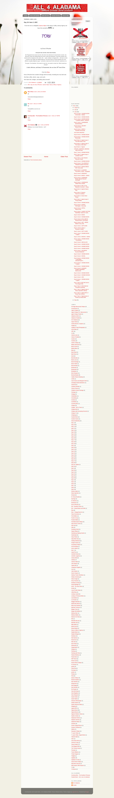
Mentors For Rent (75, 619)
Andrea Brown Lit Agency (77, 325)
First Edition (74, 518)
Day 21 (73, 451)
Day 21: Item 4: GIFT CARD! (81, 233)
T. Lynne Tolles (75, 735)
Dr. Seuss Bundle (75, 499)
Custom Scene (75, 421)
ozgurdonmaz (75, 794)
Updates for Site (75, 761)
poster (72, 674)
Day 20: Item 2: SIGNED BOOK (81, 250)
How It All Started (34, 15)
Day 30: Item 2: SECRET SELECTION (80, 128)
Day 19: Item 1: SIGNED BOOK (81, 268)
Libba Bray (74, 594)
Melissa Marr (74, 615)
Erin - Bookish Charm (76, 508)
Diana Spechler (75, 495)
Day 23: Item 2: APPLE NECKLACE (79, 211)
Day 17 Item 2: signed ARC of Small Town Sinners (81, 295)
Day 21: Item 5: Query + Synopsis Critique (80, 230)
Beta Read (74, 354)
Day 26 (73, 461)
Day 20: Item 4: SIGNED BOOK (81, 246)
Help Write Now (75, 541)
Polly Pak (73, 670)
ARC (29, 84)
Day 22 (73, 453)
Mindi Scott (74, 628)
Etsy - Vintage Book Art (77, 514)
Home (25, 15)
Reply (29, 99)
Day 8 (72, 489)
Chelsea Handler (75, 388)
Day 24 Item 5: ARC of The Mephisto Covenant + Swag (81, 188)
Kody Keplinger (75, 586)
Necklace (73, 638)
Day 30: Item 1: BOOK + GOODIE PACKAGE (80, 132)
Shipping (73, 708)
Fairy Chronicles (75, 516)
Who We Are (45, 15)
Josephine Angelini (75, 569)
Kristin (72, 590)
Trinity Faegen (74, 756)
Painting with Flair (75, 655)
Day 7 (72, 487)
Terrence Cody (74, 744)
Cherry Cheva (74, 390)
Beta (72, 352)
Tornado (73, 752)
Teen (72, 740)
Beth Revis (74, 356)
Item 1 (72, 552)
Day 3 (72, 470)
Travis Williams (75, 754)
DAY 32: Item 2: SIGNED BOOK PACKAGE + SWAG (81, 116)
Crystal (74, 787)
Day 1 (72, 424)
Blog (48, 72)
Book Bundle (74, 360)
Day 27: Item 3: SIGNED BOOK (81, 154)
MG (72, 620)
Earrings (73, 501)
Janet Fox (73, 554)
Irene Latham (74, 550)
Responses (74, 685)
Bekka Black (74, 350)
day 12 (73, 430)
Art (72, 335)
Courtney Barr (74, 405)
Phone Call (74, 662)
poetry (72, 668)
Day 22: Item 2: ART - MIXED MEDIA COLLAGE (81, 225)
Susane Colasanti (75, 729)
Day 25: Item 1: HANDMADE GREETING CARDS (81, 185)
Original (73, 651)
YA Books (73, 771)
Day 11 (73, 428)
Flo (28, 103)
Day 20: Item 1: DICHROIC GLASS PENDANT (80, 253)
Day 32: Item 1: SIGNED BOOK (81, 119)
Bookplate (73, 373)
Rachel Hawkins (75, 681)
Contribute (73, 403)
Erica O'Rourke (38, 84)
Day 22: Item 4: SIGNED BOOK (81, 219)
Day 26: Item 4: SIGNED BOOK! (82, 163)
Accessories (74, 310)
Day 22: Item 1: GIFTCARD (80, 228)
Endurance (74, 504)
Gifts (72, 529)
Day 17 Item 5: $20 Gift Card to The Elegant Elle (81, 285)
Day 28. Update (75, 466)
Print (72, 678)
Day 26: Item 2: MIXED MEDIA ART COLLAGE (81, 169)
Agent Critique (74, 312)
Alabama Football (75, 320)
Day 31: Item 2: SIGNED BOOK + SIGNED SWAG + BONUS (81, 122)
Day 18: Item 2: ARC (79, 279)
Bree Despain (74, 375)
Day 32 (73, 476)
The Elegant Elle (75, 748)
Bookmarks (74, 371)
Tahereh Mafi (74, 739)
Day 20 (73, 449)
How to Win (66, 15)
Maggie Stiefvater (75, 603)
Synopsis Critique (75, 733)
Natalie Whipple (75, 636)
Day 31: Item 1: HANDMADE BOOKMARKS (81, 125)
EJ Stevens (74, 502)
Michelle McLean (75, 622)
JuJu (72, 571)
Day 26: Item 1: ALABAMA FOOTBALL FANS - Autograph (82, 173)
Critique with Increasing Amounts (79, 413)
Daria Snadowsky (75, 423)
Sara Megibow (74, 695)
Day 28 (73, 464)
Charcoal (73, 386)
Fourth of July (74, 520)
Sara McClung (74, 693)
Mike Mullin (74, 626)
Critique (73, 407)
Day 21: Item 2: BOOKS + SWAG (82, 238)
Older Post (64, 156)
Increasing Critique (75, 546)
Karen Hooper (74, 575)
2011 (74, 107)
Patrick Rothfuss (75, 657)
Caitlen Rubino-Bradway (77, 379)
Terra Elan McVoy (75, 742)
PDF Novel (74, 661)
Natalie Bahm (74, 634)
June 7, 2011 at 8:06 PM (43, 124)
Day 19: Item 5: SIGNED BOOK (81, 256)
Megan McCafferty (75, 613)
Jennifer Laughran (75, 558)
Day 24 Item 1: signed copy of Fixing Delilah (81, 202)
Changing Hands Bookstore (78, 384)
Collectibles (74, 398)
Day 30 (73, 472)
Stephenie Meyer (75, 723)
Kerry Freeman (75, 582)
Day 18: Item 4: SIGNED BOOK (81, 275)
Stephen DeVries (75, 721)
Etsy (72, 512)
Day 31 (73, 474)
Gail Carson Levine (76, 525)
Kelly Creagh (74, 581)
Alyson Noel (74, 323)
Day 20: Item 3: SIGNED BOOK (81, 248)
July (75, 111)
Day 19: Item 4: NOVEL (79, 258)
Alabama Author (75, 318)
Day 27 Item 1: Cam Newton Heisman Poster (81, 160)
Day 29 (73, 468)
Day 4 (72, 482)
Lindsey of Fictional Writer (77, 598)
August (76, 109)
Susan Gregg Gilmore (76, 727)
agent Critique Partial (76, 316)
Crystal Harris (74, 419)
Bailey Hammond (75, 346)
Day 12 (73, 432)
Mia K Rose (31, 91)
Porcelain (73, 672)
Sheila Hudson (74, 704)
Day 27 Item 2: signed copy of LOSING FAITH (81, 157)
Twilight (73, 758)
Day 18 (32, 84)
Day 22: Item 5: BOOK (79, 217)
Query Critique (74, 680)
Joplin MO (73, 567)
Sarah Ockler (74, 699)
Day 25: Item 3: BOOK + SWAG (81, 177)
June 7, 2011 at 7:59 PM (54, 115)
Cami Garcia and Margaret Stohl (79, 382)
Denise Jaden (74, 493)
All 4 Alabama (74, 322)
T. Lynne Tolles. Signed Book (78, 737)
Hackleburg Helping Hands (77, 535)
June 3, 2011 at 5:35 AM (40, 91)
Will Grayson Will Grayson (77, 767)
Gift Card (73, 527)
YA (72, 769)
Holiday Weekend (75, 542)
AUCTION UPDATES (79, 134)
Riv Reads (73, 691)
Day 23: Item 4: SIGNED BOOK (81, 204)
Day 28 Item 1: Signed (79, 149)
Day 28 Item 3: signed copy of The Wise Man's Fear (81, 143)
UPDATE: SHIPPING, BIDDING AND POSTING (81, 151)
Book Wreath (74, 367)
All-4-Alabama (31, 124)
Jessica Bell (74, 560)
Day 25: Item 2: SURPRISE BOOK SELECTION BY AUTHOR (80, 181)
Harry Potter (74, 539)
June (75, 113)
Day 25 (73, 459)
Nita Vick (73, 643)
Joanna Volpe (42, 25)
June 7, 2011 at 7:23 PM (35, 103)
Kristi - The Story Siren (76, 588)
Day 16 (73, 440)
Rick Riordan (74, 689)
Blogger (87, 794)
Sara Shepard (74, 697)
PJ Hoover (73, 666)
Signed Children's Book (77, 716)
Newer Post (28, 156)
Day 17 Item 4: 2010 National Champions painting (81, 289)
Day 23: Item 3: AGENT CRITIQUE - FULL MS (80, 207)
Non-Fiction (74, 645)
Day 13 (73, 434)
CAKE (72, 381)
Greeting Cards (75, 531)
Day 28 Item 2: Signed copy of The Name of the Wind (81, 146)
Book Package (74, 363)
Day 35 (73, 480)
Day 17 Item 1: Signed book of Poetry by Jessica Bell (81, 299)
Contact (73, 402)
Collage (73, 396)
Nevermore (74, 641)
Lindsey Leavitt (75, 596)
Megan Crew (74, 611)
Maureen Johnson (75, 609)
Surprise (73, 725)
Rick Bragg (74, 687)
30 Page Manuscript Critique (78, 308)
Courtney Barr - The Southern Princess (38, 115)
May (75, 302)
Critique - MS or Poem (76, 409)
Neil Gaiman (74, 640)
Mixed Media (74, 630)
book (72, 358)
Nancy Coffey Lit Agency (55, 84)
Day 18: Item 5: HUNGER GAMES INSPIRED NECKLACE (80, 272)
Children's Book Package (77, 392)
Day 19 (73, 445)
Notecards (73, 647)
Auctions (73, 342)
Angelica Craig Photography (78, 329)
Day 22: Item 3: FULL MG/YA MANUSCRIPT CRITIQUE (81, 222)
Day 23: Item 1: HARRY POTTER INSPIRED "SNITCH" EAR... (82, 214)
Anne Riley (74, 331)
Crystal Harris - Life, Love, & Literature (80, 779)
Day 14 (73, 436)
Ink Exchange (74, 548)
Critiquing (73, 417)
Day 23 (73, 455)
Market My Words (75, 605)
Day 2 (72, 447)
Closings (73, 394)
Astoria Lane (74, 337)
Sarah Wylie (74, 701)
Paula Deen (74, 659)
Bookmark (73, 369)
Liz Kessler (74, 601)
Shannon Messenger (76, 702)
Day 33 (73, 478)
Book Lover (74, 362)
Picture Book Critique (76, 664)
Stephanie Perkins (75, 720)
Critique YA (74, 415)
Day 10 (73, 426)
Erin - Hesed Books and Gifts (78, 510)
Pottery (73, 676)
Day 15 (73, 438)
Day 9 (72, 491)
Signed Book (74, 712)
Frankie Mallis (74, 522)
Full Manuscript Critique (77, 523)
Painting (73, 653)
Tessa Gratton (74, 746)
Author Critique (75, 344)
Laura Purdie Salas (76, 592)
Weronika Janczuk (75, 765)
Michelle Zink (74, 624)
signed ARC (74, 710)
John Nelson (74, 565)
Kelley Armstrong (75, 579)
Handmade (74, 537)
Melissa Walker (75, 617)
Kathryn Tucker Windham (77, 577)
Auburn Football (75, 339)
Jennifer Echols (75, 556)
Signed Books (74, 714)
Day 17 (73, 442)
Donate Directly (56, 15)
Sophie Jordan (74, 718)
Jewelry (73, 561)
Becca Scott (74, 348)
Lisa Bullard (74, 600)
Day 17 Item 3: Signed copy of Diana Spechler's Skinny (81, 292)
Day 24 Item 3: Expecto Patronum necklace (79, 195)
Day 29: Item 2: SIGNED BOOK (81, 136)
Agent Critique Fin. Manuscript (78, 314)
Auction (73, 341)
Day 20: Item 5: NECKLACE (80, 244)
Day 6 (72, 485)
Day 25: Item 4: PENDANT (80, 175)
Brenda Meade (75, 377)
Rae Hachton (74, 683)
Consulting (74, 400)
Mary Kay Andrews (75, 607)
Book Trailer (74, 365)
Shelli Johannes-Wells (76, 706)
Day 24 (73, 457)
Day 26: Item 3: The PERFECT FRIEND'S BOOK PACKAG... (81, 166)
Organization (74, 649)
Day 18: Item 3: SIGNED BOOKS (82, 277)
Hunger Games (75, 544)
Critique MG (74, 411)
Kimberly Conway (75, 584)
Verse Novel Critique (76, 763)
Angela (73, 327)
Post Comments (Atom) (36, 160)
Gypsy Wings (74, 533)
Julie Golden (74, 573)
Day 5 (72, 483)
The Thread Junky (75, 750)
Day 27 (73, 463)
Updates (73, 760)
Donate (73, 497)
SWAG (73, 731)
